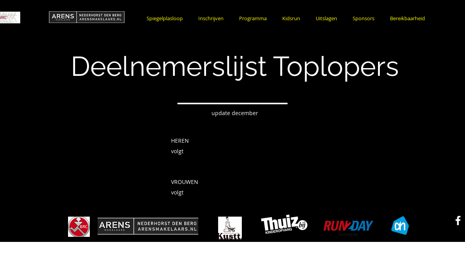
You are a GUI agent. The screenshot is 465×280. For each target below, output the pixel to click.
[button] (211, 18)
